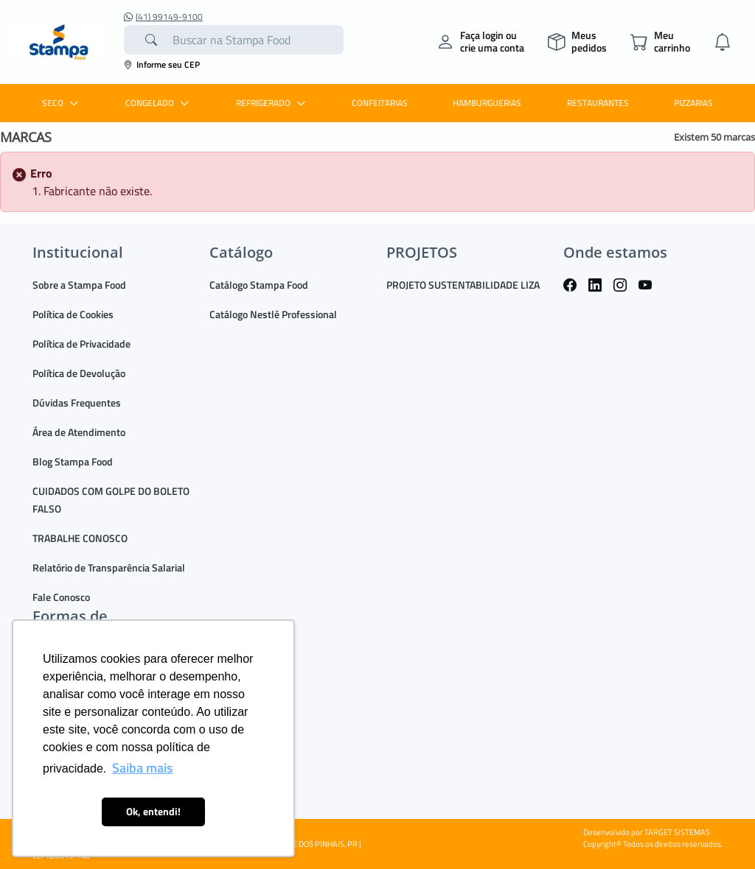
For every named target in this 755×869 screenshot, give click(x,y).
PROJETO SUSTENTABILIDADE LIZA (463, 284)
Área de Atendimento (78, 432)
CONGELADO (158, 103)
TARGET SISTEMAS (677, 832)
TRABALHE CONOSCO (80, 538)
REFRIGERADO (272, 103)
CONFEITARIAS (380, 103)
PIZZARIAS (693, 103)
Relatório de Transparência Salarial (108, 567)
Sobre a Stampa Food (79, 284)
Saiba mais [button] (142, 768)
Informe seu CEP (162, 64)
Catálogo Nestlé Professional (273, 314)
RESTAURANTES (598, 103)
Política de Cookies (73, 314)
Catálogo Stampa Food (258, 284)
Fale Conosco (61, 597)
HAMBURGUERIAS (487, 103)
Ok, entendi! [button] (153, 811)
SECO (62, 103)
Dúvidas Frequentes (76, 402)
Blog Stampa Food (72, 461)
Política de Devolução (78, 373)
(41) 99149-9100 (163, 17)
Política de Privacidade (81, 343)
